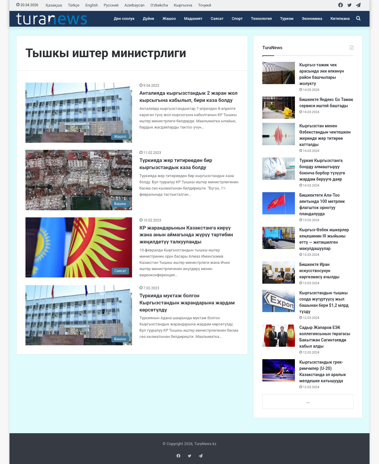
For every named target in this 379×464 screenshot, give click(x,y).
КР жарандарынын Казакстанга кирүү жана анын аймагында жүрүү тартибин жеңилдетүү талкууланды (186, 235)
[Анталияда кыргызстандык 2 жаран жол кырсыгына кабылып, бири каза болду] (78, 113)
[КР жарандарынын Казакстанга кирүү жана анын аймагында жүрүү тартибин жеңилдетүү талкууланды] (78, 247)
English (91, 5)
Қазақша (54, 5)
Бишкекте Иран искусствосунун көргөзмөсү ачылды (319, 270)
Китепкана (340, 18)
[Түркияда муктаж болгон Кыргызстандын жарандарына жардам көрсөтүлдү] (78, 315)
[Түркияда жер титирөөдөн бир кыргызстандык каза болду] (78, 180)
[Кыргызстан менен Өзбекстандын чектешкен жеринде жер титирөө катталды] (278, 134)
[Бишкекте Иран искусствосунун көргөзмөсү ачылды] (278, 272)
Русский (111, 5)
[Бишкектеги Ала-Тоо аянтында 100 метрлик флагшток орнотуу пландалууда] (278, 203)
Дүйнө (148, 18)
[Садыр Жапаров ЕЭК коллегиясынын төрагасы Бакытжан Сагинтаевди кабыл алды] (278, 336)
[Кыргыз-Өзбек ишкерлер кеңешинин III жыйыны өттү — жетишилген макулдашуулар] (278, 238)
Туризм (286, 18)
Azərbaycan (134, 5)
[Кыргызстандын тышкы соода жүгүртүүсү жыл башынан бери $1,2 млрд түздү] (278, 301)
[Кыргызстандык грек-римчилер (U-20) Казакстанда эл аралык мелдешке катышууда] (278, 370)
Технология (261, 18)
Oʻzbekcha (159, 5)
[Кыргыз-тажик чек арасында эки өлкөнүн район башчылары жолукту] (278, 73)
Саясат (217, 18)
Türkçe (73, 5)
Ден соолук (124, 18)
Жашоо (169, 18)
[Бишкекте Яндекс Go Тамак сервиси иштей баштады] (278, 108)
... (307, 401)
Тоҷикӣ (204, 5)
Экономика (312, 18)
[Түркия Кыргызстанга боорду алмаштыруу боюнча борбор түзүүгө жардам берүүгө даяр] (278, 169)
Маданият (193, 18)
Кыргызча (183, 5)
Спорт (237, 18)
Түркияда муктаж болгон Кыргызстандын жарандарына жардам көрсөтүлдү (187, 303)
